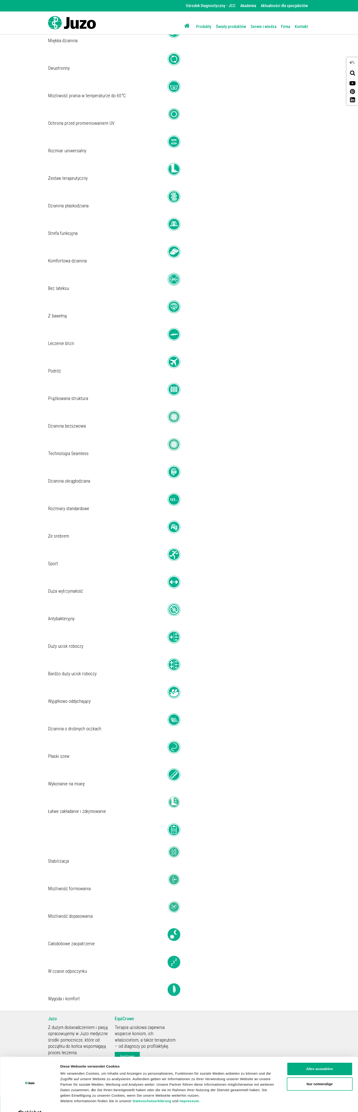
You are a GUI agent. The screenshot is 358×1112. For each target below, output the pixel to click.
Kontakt (301, 26)
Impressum (189, 1090)
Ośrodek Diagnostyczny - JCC (211, 5)
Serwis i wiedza (263, 26)
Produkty (203, 26)
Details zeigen (71, 1103)
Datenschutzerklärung (152, 1090)
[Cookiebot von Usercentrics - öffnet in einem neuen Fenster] (30, 1103)
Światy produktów (231, 26)
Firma (285, 26)
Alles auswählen (319, 1058)
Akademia (248, 5)
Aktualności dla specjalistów (284, 5)
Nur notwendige (319, 1073)
